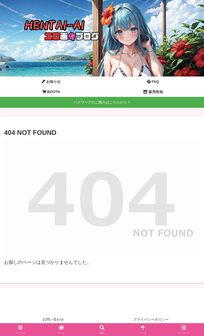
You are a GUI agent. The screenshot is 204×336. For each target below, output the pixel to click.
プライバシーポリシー (151, 319)
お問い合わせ (53, 319)
